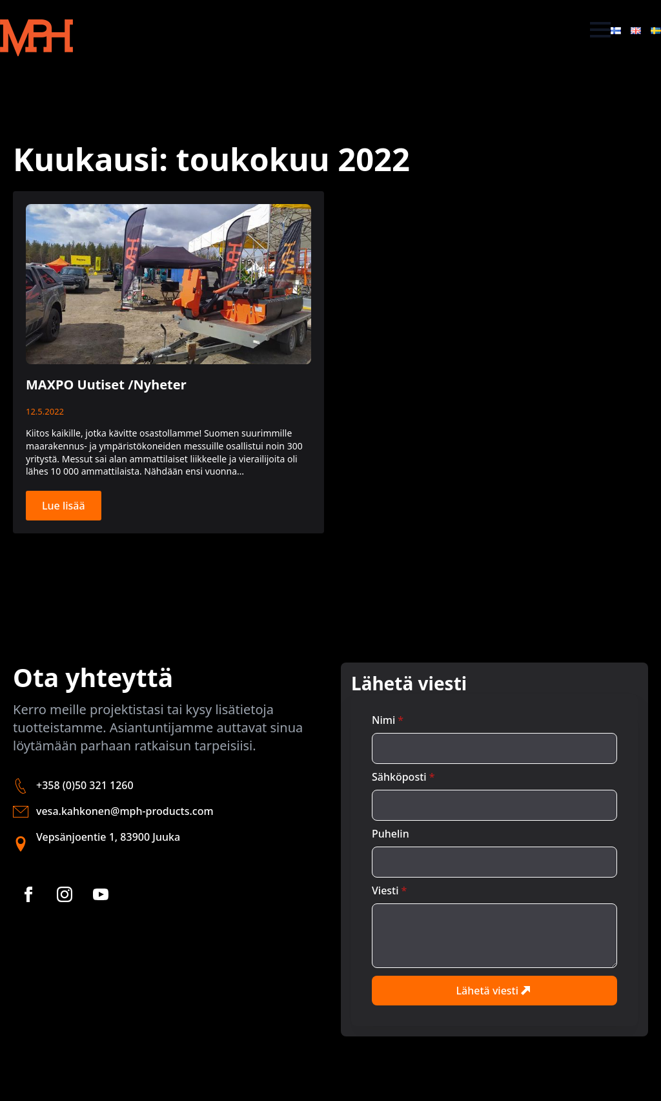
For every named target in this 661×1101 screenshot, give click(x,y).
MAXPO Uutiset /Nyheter (106, 385)
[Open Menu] (600, 29)
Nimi (387, 720)
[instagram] (64, 894)
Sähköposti (403, 777)
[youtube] (100, 894)
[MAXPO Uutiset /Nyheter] (168, 284)
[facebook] (28, 894)
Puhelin (390, 833)
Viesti (389, 890)
